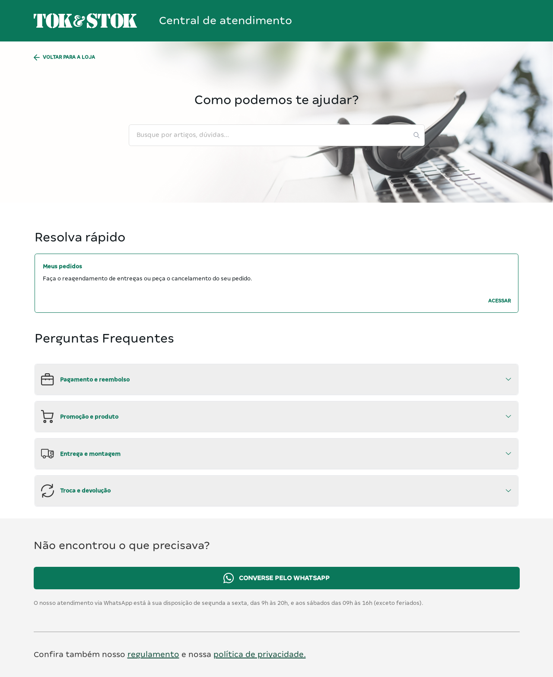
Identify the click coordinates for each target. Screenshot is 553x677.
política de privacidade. (259, 654)
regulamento (153, 654)
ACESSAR (499, 301)
